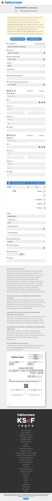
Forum (26, 478)
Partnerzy (26, 487)
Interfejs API (26, 464)
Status (9, 213)
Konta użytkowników (26, 462)
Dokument (12, 44)
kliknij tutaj (30, 31)
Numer (11, 50)
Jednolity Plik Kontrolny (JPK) (26, 455)
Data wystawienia (14, 56)
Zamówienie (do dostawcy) (29, 11)
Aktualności (26, 484)
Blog (26, 482)
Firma (31, 91)
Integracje (26, 466)
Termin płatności (13, 245)
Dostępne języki (26, 439)
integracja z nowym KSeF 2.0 (16, 24)
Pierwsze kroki (26, 430)
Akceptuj (26, 498)
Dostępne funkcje (26, 442)
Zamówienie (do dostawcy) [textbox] (17, 47)
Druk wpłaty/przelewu (26, 469)
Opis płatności (13, 232)
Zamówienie (26, 7)
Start (16, 11)
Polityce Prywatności (29, 496)
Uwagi (10, 258)
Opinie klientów (26, 433)
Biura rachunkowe (26, 460)
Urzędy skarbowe (26, 471)
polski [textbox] (9, 66)
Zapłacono (11, 220)
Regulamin (26, 446)
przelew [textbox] (10, 242)
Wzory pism (26, 489)
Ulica (10, 106)
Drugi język (11, 69)
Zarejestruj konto (18, 39)
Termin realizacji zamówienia (17, 82)
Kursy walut (26, 473)
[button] (16, 44)
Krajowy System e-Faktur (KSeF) (26, 453)
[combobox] (26, 46)
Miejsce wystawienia (16, 76)
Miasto (10, 116)
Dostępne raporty (26, 437)
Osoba (42, 91)
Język (9, 63)
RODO (26, 491)
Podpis (10, 127)
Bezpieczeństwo (26, 451)
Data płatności (13, 226)
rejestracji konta (22, 29)
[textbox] (26, 72)
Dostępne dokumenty (26, 435)
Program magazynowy (26, 457)
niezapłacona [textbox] (12, 216)
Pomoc (26, 480)
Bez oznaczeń (39, 44)
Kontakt (26, 475)
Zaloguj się (34, 39)
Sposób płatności (14, 239)
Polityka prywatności (26, 448)
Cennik (26, 444)
